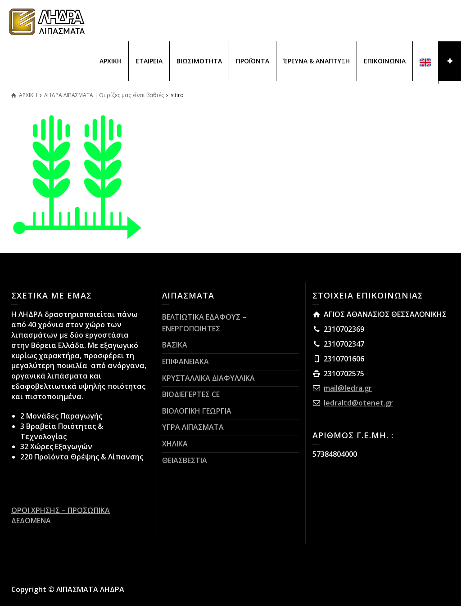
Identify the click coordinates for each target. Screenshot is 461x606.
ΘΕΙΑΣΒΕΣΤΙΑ (184, 460)
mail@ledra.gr (348, 388)
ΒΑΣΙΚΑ (174, 345)
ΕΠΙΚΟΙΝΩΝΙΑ (385, 61)
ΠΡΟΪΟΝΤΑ (252, 61)
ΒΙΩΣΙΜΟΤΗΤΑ (199, 61)
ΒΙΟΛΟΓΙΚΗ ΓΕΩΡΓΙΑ (196, 411)
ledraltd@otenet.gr (358, 403)
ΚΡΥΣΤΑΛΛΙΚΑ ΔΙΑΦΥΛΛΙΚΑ (208, 378)
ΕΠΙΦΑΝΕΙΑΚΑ (185, 361)
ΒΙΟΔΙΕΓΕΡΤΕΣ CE (191, 394)
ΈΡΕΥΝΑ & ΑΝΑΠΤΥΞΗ (316, 61)
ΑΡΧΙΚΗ (110, 61)
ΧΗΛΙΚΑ (175, 444)
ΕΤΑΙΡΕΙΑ (149, 61)
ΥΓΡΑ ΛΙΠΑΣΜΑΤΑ (193, 427)
